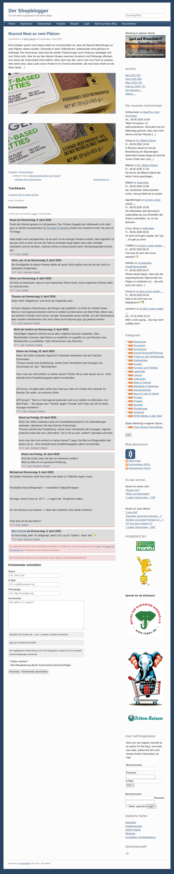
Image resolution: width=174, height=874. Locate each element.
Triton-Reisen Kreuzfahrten (148, 427)
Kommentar (14, 598)
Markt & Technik (142, 382)
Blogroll (74, 23)
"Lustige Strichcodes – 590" (140, 527)
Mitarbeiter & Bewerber (146, 386)
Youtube (60, 23)
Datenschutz (44, 23)
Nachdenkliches (142, 390)
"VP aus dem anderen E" (139, 523)
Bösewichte (139, 341)
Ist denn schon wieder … (151, 245)
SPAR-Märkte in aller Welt (147, 416)
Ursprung (27, 272)
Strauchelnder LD (101, 179)
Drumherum (139, 349)
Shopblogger (140, 408)
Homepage (14, 589)
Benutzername (134, 765)
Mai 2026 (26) (133, 75)
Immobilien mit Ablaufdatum (140, 837)
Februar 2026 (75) (135, 86)
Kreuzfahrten (129, 23)
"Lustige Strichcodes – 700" (140, 497)
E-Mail (11, 580)
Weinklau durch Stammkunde (28, 179)
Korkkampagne (133, 826)
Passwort (131, 772)
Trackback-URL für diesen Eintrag (23, 195)
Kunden (137, 364)
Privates (137, 397)
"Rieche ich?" (132, 490)
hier (98, 546)
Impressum (26, 23)
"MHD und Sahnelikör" (137, 494)
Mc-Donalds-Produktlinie (56, 228)
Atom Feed (134, 460)
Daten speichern (137, 806)
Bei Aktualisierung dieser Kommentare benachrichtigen (41, 665)
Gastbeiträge (140, 360)
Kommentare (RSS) (139, 464)
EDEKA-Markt (133, 830)
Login (87, 23)
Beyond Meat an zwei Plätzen (34, 34)
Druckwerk (139, 345)
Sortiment (12, 172)
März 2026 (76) (133, 82)
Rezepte (138, 405)
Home (11, 23)
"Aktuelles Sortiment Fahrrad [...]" (143, 516)
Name (11, 571)
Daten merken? (19, 661)
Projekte (138, 401)
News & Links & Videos (146, 393)
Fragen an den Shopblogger (148, 356)
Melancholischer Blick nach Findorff (44, 176)
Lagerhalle (139, 371)
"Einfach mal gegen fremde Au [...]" (144, 520)
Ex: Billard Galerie (146, 140)
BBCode (13, 642)
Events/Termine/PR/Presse (148, 353)
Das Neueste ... (133, 90)
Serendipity (25, 863)
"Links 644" (131, 512)
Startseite (130, 822)
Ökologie (130, 833)
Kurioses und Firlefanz (145, 367)
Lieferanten (139, 379)
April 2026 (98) (133, 79)
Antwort (24, 254)
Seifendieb (143, 182)
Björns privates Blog (106, 23)
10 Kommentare (26, 172)
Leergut (137, 375)
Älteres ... (130, 94)
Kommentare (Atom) (139, 468)
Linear (34, 214)
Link (18, 254)
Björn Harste (29, 39)
